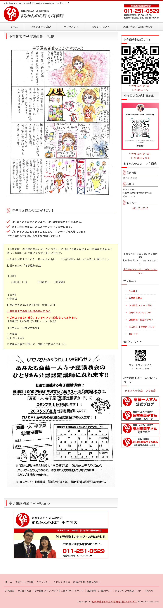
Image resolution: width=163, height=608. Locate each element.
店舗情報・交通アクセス (141, 319)
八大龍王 (133, 291)
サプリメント (71, 26)
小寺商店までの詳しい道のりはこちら (29, 311)
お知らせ (133, 333)
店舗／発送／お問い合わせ (138, 26)
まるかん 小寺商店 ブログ (142, 326)
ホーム (14, 26)
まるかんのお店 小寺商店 (140, 390)
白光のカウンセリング (140, 312)
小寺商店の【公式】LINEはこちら (140, 87)
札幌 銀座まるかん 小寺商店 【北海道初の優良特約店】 (34, 13)
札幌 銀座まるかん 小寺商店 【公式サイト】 (114, 601)
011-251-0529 (140, 208)
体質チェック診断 (41, 26)
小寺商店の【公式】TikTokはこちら (140, 155)
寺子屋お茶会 (135, 298)
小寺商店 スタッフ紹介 (140, 305)
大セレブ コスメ (101, 26)
